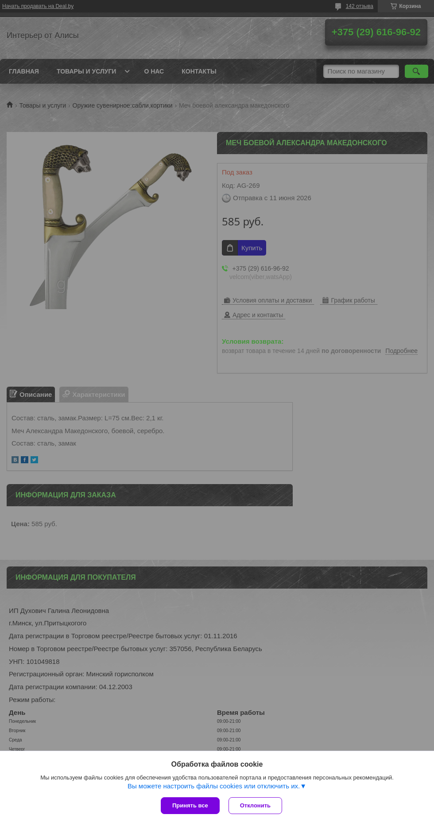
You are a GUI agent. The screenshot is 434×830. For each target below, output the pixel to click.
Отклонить (255, 805)
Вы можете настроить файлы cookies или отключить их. (214, 786)
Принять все (190, 805)
